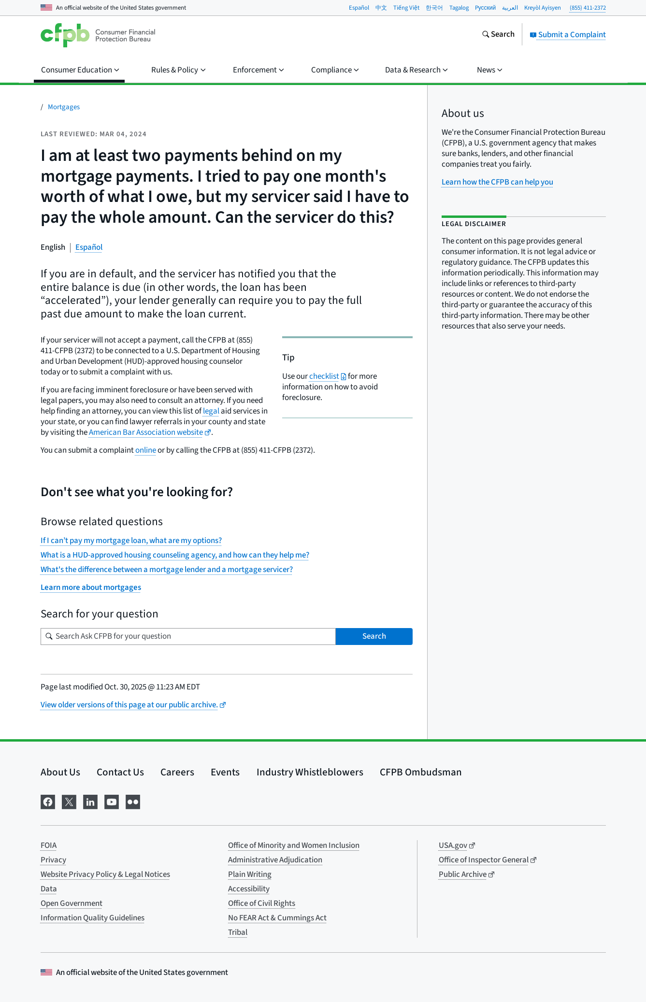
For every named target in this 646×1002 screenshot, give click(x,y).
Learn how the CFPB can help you (497, 182)
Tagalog (459, 7)
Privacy (53, 860)
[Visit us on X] (69, 801)
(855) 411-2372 (588, 7)
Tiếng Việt (406, 7)
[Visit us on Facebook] (48, 801)
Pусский (485, 7)
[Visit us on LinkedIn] (90, 801)
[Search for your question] (188, 636)
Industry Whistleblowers (310, 772)
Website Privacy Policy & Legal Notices (105, 874)
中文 (381, 7)
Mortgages (64, 107)
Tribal (237, 932)
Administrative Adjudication (275, 860)
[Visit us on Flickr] (133, 801)
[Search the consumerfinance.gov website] (498, 35)
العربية (510, 7)
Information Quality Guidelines (92, 918)
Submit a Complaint (568, 35)
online (145, 450)
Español (359, 7)
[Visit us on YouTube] (111, 801)
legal (211, 411)
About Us (60, 772)
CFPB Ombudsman (421, 772)
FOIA (49, 845)
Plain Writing (250, 874)
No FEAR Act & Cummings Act (277, 918)
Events (225, 772)
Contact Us (120, 772)
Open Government (71, 903)
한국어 (434, 7)
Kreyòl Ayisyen (542, 7)
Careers (177, 772)
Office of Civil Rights (261, 903)
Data (49, 889)
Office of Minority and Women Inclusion (293, 845)
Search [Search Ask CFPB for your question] (374, 636)
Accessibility (249, 889)
